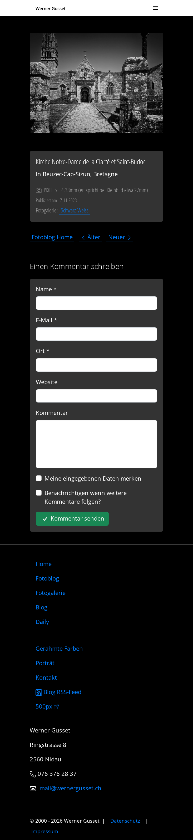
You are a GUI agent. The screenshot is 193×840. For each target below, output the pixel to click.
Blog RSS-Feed (58, 692)
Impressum (44, 830)
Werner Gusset (51, 9)
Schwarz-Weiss (74, 210)
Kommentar (52, 412)
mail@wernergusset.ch (70, 788)
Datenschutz (125, 820)
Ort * (43, 351)
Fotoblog (47, 578)
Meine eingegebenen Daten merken (92, 478)
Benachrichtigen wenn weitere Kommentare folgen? (85, 497)
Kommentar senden (72, 518)
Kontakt (46, 677)
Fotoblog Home (52, 237)
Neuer (120, 237)
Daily (42, 621)
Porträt (45, 663)
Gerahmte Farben (59, 648)
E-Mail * (46, 320)
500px (47, 706)
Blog (41, 607)
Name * (46, 289)
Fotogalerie (51, 593)
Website (46, 382)
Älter (90, 237)
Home (44, 564)
